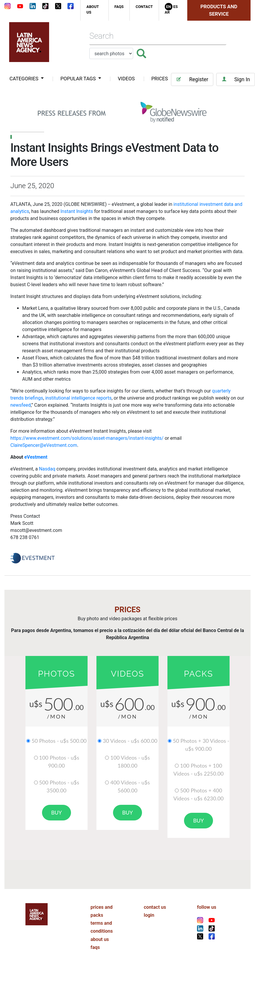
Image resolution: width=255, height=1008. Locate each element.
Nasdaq (47, 469)
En (168, 6)
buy (56, 812)
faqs (119, 6)
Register (192, 79)
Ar (167, 12)
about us (100, 939)
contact (144, 6)
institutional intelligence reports (78, 398)
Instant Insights (76, 211)
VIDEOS (126, 79)
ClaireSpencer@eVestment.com (43, 445)
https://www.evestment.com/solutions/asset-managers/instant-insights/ (87, 438)
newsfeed (20, 405)
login (149, 915)
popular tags (78, 79)
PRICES (159, 79)
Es (175, 6)
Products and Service (219, 10)
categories (24, 79)
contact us (155, 907)
